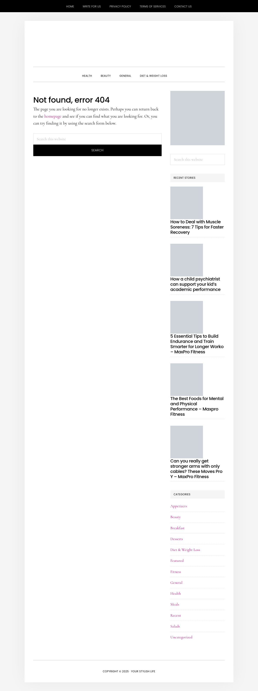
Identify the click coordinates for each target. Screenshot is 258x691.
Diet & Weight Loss (185, 549)
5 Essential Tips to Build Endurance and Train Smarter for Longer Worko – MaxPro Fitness (197, 344)
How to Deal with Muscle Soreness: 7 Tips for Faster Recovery (197, 227)
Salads (175, 626)
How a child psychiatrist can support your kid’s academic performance (195, 284)
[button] (176, 72)
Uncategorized (181, 637)
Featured (177, 560)
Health (175, 593)
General (176, 582)
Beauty (175, 516)
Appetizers (178, 506)
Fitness (175, 571)
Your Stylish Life (129, 44)
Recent (175, 615)
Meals (174, 604)
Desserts (176, 538)
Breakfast (177, 528)
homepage (52, 116)
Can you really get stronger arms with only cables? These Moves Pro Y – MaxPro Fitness (196, 469)
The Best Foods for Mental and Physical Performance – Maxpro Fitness (196, 406)
